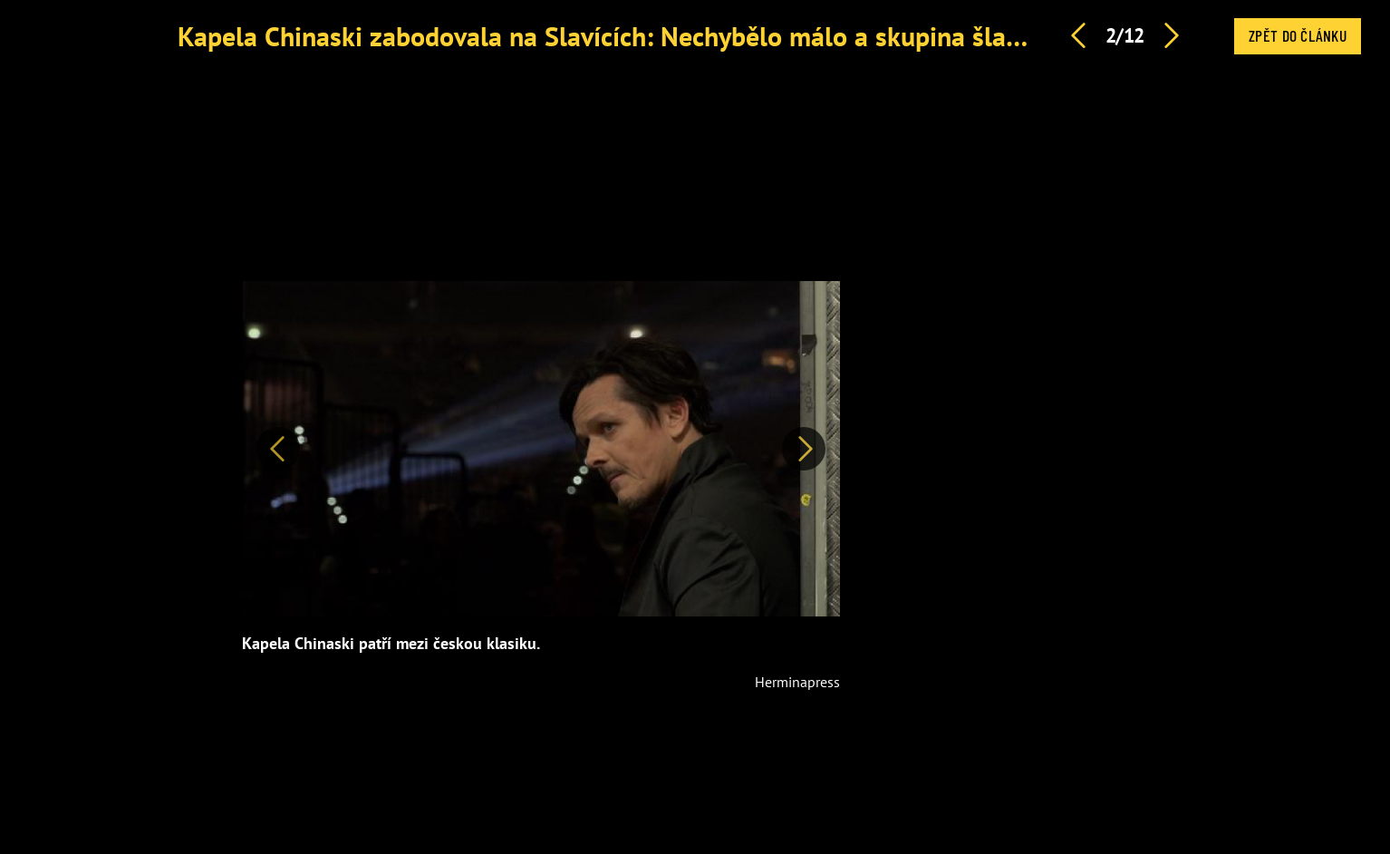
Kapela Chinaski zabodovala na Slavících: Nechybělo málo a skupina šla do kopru (647, 35)
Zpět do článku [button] (1298, 35)
